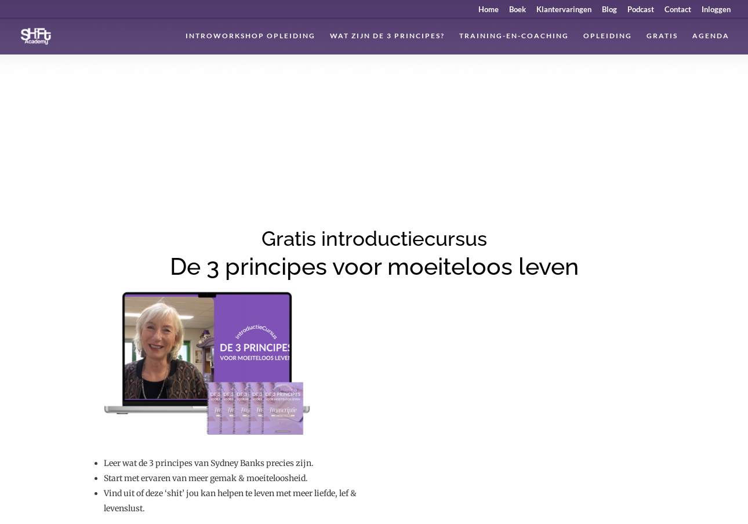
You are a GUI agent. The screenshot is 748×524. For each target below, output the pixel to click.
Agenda (710, 36)
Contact (678, 10)
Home (488, 10)
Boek (517, 10)
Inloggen (716, 10)
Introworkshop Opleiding (250, 36)
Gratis (662, 36)
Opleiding (607, 36)
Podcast (640, 10)
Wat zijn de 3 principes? (387, 36)
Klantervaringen (563, 10)
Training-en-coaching (514, 36)
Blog (609, 10)
